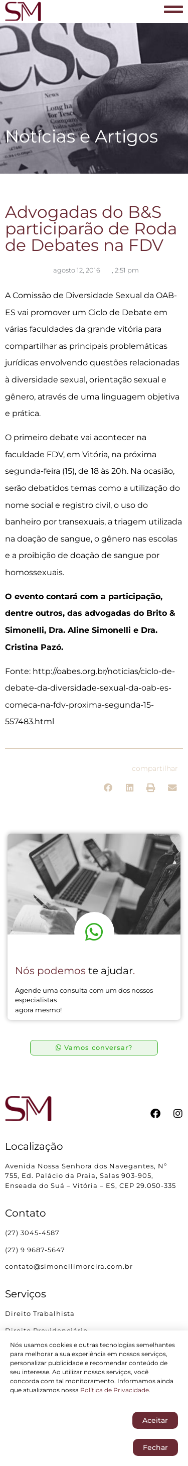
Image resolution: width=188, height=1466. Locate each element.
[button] (108, 787)
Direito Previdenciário (46, 1330)
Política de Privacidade (114, 1392)
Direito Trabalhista (40, 1313)
